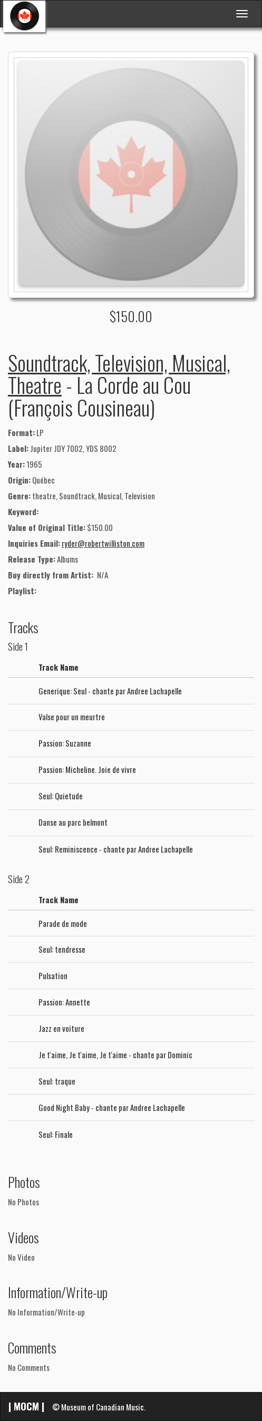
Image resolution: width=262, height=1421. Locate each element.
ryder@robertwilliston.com (103, 543)
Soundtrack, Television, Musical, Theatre (119, 373)
